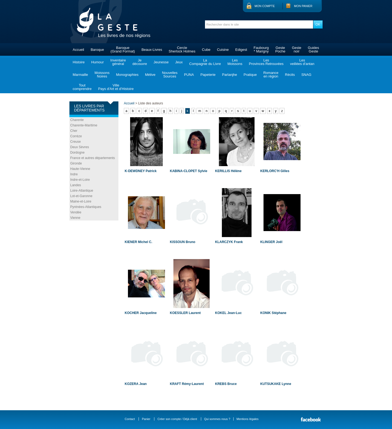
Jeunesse (161, 62)
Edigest (241, 50)
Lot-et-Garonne (81, 196)
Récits (290, 75)
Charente (77, 120)
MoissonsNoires (101, 74)
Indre (74, 174)
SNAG (306, 75)
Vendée (75, 212)
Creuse (75, 142)
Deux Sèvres (79, 147)
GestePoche (280, 49)
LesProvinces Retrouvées (266, 62)
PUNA (189, 75)
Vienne (75, 218)
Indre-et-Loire (80, 180)
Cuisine (223, 50)
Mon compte (265, 6)
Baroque (97, 50)
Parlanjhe (229, 75)
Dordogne (77, 152)
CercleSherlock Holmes (182, 49)
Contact (130, 419)
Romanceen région (270, 74)
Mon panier (303, 6)
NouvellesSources (169, 74)
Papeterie (208, 75)
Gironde (76, 163)
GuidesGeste (313, 49)
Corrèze (76, 136)
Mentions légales (248, 419)
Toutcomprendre (82, 87)
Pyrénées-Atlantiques (85, 207)
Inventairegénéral (118, 62)
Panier (146, 419)
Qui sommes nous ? (217, 419)
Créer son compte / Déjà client (177, 419)
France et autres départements (92, 158)
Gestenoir (296, 49)
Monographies (127, 75)
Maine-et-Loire (80, 201)
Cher (73, 131)
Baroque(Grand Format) (123, 49)
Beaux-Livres (152, 50)
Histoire (79, 62)
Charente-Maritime (83, 125)
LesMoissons (234, 62)
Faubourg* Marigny (261, 49)
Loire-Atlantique (81, 190)
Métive (150, 75)
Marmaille (80, 75)
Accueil (78, 50)
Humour (97, 62)
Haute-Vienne (80, 169)
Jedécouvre (139, 62)
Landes (75, 185)
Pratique (250, 75)
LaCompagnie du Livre (205, 62)
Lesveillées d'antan (302, 62)
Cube (206, 50)
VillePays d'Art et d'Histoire (116, 87)
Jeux (179, 62)
